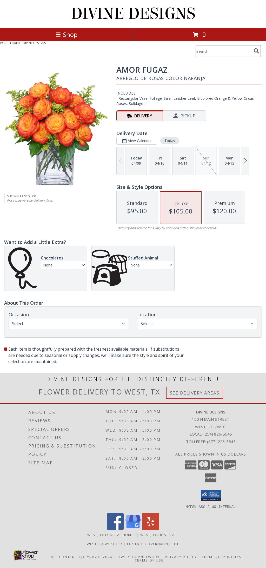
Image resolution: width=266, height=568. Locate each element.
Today (169, 140)
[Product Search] (223, 51)
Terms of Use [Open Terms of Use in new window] (149, 560)
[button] (211, 495)
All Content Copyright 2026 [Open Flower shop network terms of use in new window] (81, 556)
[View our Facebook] (115, 528)
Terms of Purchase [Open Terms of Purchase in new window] (223, 556)
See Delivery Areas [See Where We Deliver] (195, 393)
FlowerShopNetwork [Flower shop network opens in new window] (137, 556)
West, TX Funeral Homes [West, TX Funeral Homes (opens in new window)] (111, 534)
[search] (256, 51)
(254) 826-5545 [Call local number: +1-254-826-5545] (217, 434)
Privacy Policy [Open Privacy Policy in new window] (181, 556)
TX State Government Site (153, 543)
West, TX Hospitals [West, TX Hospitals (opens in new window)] (159, 534)
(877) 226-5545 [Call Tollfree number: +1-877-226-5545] (221, 441)
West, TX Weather (104, 543)
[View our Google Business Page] (133, 528)
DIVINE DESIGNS (133, 13)
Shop (66, 34)
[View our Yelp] (150, 528)
